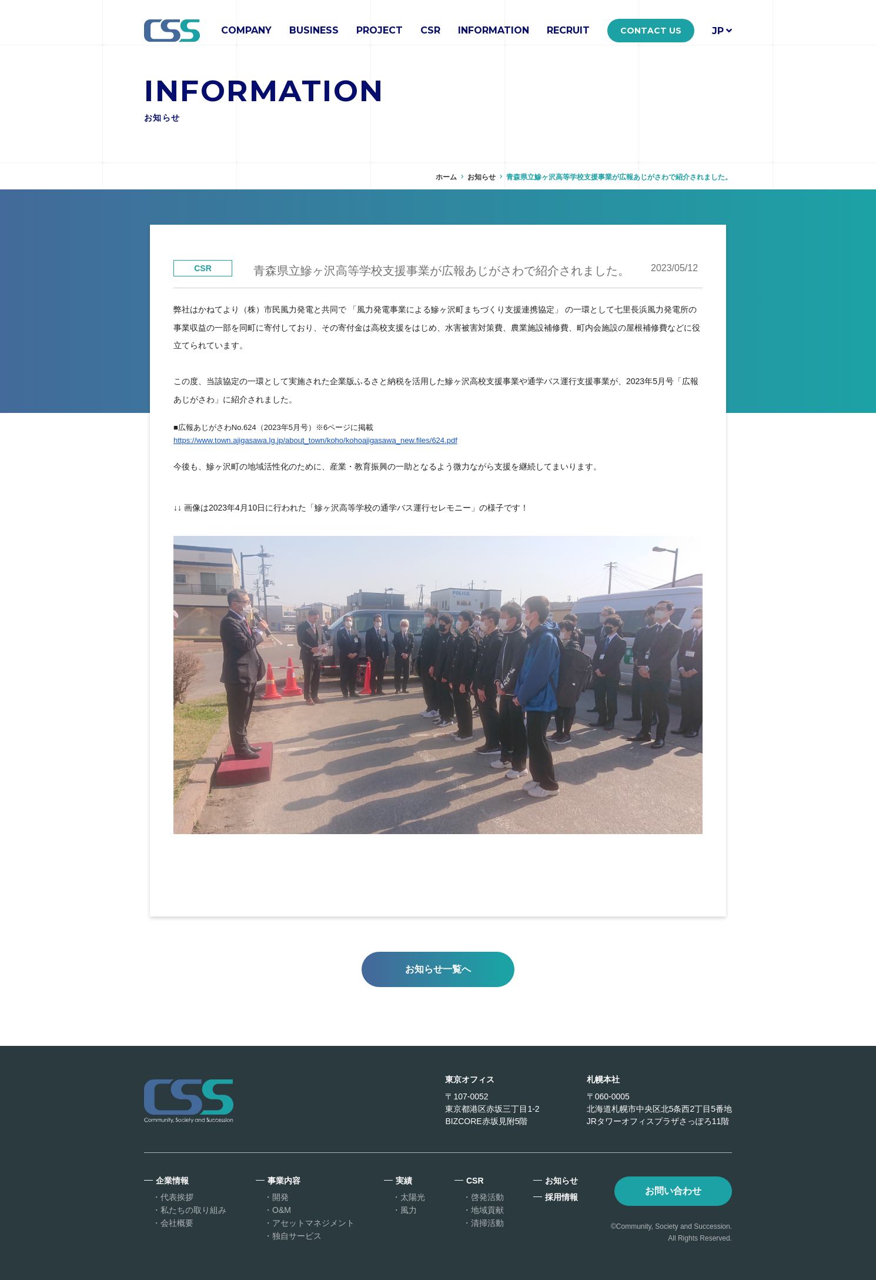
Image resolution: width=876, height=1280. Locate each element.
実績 (404, 1180)
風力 (408, 1210)
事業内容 (284, 1180)
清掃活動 (487, 1223)
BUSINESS (314, 30)
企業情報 (172, 1180)
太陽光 (412, 1197)
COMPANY (246, 30)
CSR (430, 30)
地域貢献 (487, 1210)
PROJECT (379, 30)
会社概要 (177, 1223)
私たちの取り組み (193, 1210)
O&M (281, 1210)
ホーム (446, 177)
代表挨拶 (177, 1197)
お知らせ (481, 177)
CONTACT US (650, 30)
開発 (280, 1197)
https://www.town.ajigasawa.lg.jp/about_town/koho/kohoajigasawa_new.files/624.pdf (315, 440)
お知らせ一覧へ (438, 969)
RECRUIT (568, 30)
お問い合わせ (673, 1191)
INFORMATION (493, 30)
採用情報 (561, 1197)
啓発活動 (487, 1197)
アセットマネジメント (313, 1223)
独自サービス (297, 1236)
